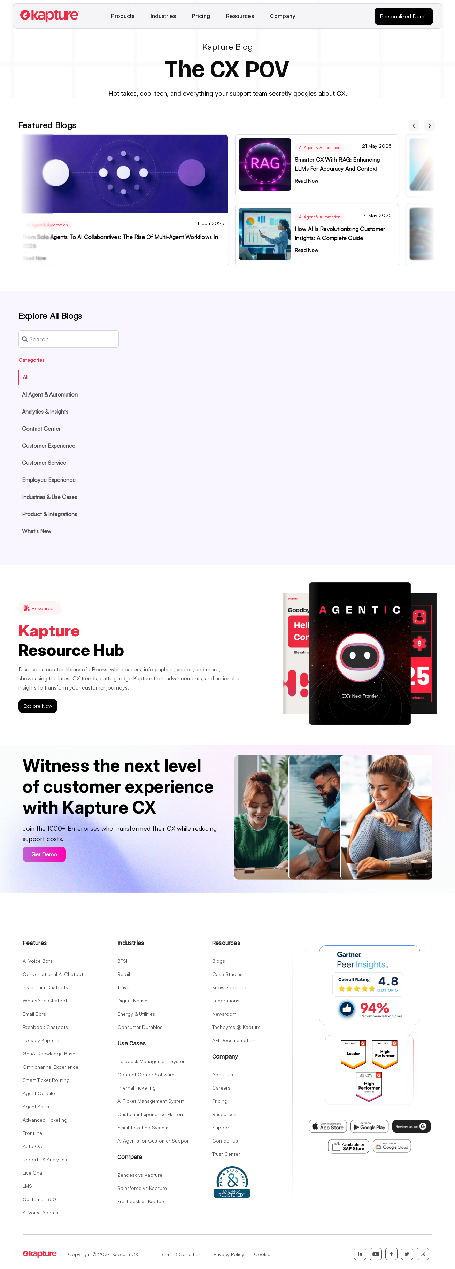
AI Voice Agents (40, 1212)
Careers (221, 1088)
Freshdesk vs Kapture (141, 1201)
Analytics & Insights (45, 411)
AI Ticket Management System (151, 1101)
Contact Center (41, 428)
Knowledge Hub (230, 987)
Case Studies (227, 974)
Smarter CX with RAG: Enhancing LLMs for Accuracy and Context (337, 164)
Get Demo (44, 854)
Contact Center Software (146, 1074)
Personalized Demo (404, 16)
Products (122, 16)
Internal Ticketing (136, 1088)
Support (221, 1127)
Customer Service (44, 462)
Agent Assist (37, 1106)
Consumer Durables (139, 1027)
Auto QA (32, 1146)
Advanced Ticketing (45, 1120)
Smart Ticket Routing (46, 1080)
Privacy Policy (229, 1254)
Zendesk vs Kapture (139, 1175)
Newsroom (224, 1014)
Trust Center (226, 1154)
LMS (27, 1186)
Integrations (225, 1000)
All (25, 377)
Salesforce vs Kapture (142, 1188)
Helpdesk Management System (152, 1061)
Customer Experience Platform (151, 1114)
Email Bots (34, 1014)
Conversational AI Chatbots (54, 974)
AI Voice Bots (38, 961)
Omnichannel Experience (50, 1067)
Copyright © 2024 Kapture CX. (104, 1254)
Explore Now (38, 706)
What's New (36, 531)
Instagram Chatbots (45, 987)
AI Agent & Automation (47, 225)
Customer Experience (48, 445)
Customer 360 (39, 1199)
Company (282, 16)
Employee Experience (49, 479)
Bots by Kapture (41, 1040)
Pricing (201, 16)
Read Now (34, 258)
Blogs (218, 961)
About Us (222, 1074)
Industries (163, 16)
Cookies (263, 1254)
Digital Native (132, 1000)
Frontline (32, 1133)
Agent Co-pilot (40, 1093)
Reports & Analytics (45, 1159)
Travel (123, 987)
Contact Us (225, 1141)
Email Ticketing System (142, 1127)
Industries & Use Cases (49, 496)
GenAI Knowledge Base (49, 1053)
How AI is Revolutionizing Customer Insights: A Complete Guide (340, 233)
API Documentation (233, 1040)
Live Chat (33, 1173)
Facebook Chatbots (45, 1027)
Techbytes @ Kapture (236, 1027)
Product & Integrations (49, 513)
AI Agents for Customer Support (154, 1141)
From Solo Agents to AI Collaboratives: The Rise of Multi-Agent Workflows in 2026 (120, 241)
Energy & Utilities (136, 1014)
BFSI (122, 961)
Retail (123, 974)
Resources (240, 16)
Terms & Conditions (182, 1254)
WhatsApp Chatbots (46, 1000)
